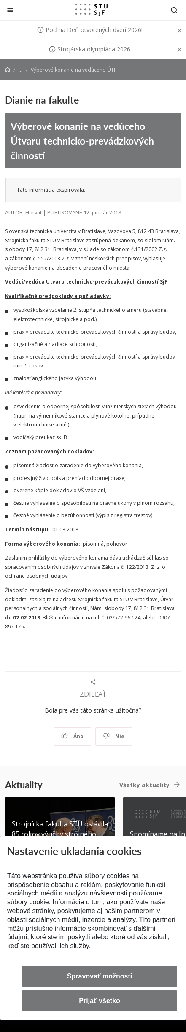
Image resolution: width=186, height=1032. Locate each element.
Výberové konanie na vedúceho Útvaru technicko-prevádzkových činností (82, 140)
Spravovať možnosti (99, 976)
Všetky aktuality (144, 785)
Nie (113, 736)
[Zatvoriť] (10, 10)
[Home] (7, 69)
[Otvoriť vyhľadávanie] (174, 10)
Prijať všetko (99, 1000)
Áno (72, 736)
